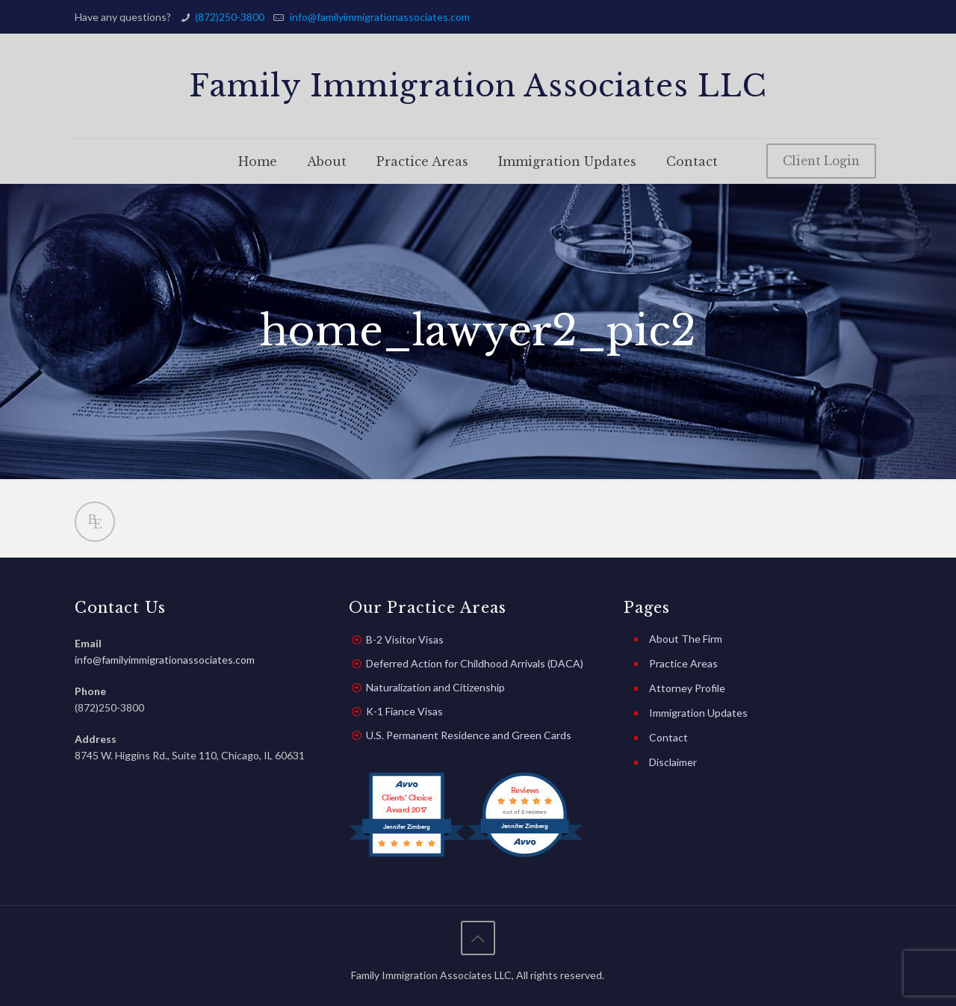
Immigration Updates (698, 712)
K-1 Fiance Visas (404, 711)
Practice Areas (683, 663)
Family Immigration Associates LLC (478, 86)
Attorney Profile (687, 688)
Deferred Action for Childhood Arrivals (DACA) (474, 663)
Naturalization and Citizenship (435, 687)
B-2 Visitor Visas (405, 639)
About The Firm (685, 638)
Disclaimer (673, 762)
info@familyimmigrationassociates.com (379, 16)
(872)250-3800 (229, 16)
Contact (668, 737)
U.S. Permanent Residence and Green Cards (468, 735)
